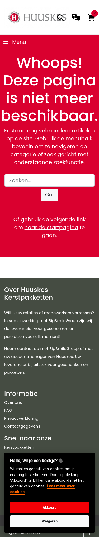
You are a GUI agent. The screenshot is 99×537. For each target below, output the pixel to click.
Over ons (13, 402)
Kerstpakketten (19, 447)
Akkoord (49, 507)
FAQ (8, 410)
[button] (49, 195)
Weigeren (49, 521)
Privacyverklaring (21, 418)
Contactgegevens (22, 426)
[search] (60, 17)
